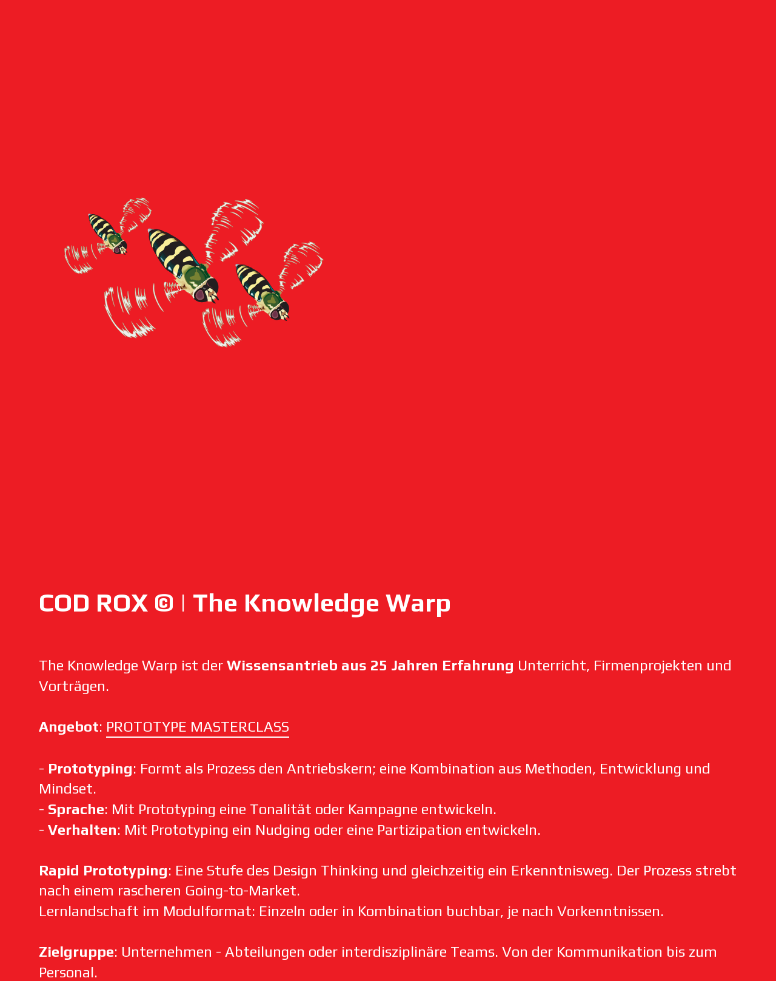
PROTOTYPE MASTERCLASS (197, 726)
